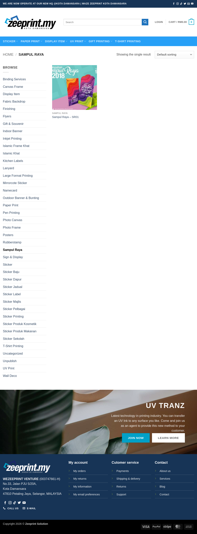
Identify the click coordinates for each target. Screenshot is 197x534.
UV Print (78, 41)
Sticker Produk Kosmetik (19, 324)
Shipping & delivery (128, 478)
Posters (8, 235)
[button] (159, 22)
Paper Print (10, 205)
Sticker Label (12, 294)
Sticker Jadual (12, 287)
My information (82, 486)
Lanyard (8, 168)
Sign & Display (13, 257)
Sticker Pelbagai (14, 309)
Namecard (10, 190)
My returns (79, 478)
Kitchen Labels (13, 161)
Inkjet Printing (12, 138)
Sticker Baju (11, 272)
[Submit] (145, 22)
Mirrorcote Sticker (15, 183)
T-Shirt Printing (13, 346)
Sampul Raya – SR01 (65, 117)
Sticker (7, 264)
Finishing (9, 108)
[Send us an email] (188, 3)
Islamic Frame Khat (16, 146)
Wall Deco (10, 375)
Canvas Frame (13, 86)
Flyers (7, 116)
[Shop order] (174, 54)
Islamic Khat (11, 153)
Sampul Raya (12, 249)
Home (8, 54)
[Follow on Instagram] (177, 3)
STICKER (10, 41)
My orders (79, 471)
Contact (164, 494)
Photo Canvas (12, 220)
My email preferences (86, 494)
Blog (162, 486)
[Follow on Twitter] (185, 3)
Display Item (56, 41)
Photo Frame (12, 227)
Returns (121, 486)
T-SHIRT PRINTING (128, 41)
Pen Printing (11, 212)
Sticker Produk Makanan (19, 331)
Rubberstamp (12, 242)
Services (165, 478)
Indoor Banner (12, 131)
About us (165, 471)
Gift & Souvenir (13, 123)
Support (121, 494)
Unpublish (10, 361)
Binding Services (14, 79)
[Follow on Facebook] (174, 3)
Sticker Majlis (12, 301)
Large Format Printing (18, 175)
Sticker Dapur (12, 279)
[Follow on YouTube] (192, 3)
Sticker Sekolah (13, 338)
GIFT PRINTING (100, 41)
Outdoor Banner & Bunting (21, 198)
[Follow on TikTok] (181, 3)
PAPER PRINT (31, 41)
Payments (122, 471)
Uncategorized (13, 353)
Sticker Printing (13, 316)
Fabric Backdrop (14, 101)
